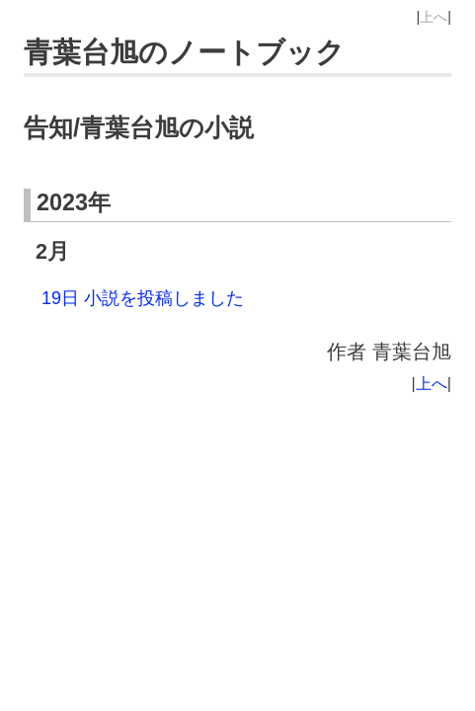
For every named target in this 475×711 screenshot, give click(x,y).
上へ (433, 17)
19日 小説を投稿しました (142, 298)
